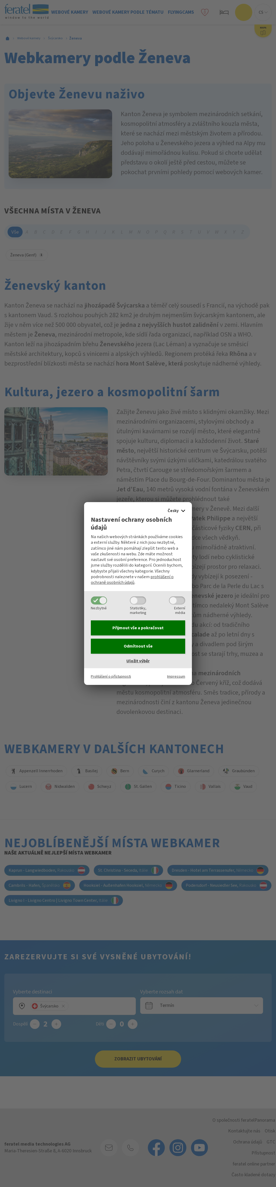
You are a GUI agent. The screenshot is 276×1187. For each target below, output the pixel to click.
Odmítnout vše (138, 646)
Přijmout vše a (138, 628)
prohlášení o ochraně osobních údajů (132, 579)
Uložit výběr (138, 661)
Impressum (176, 676)
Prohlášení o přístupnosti (111, 676)
